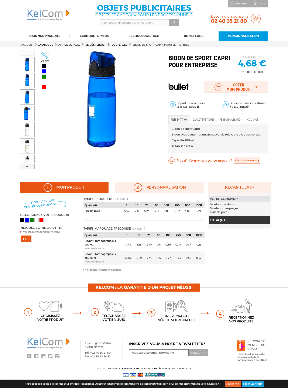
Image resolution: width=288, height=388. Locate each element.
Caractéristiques (204, 119)
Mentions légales (156, 368)
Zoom (45, 57)
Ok (26, 239)
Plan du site (183, 368)
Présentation (179, 119)
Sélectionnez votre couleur (44, 215)
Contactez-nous (247, 160)
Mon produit (64, 187)
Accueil (26, 44)
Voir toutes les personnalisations (102, 269)
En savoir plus (252, 384)
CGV (171, 368)
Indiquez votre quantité (41, 228)
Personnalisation (231, 119)
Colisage (252, 119)
